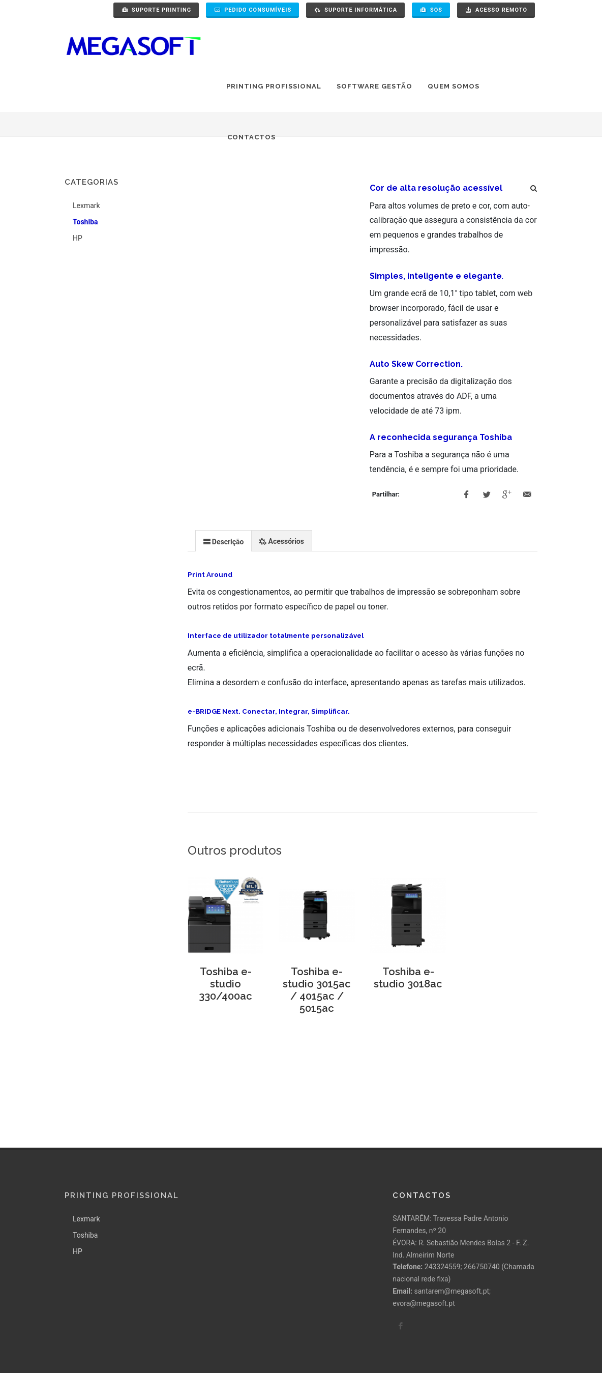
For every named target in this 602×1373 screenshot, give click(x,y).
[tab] (223, 540)
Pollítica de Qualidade (254, 1345)
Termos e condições (178, 1345)
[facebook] (401, 1255)
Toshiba (85, 222)
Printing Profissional (122, 1124)
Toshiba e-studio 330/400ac (225, 984)
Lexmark (86, 205)
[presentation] (224, 541)
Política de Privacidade (101, 1345)
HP (77, 238)
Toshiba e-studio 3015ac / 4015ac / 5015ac (317, 990)
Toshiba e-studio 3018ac (408, 978)
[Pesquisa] (533, 186)
